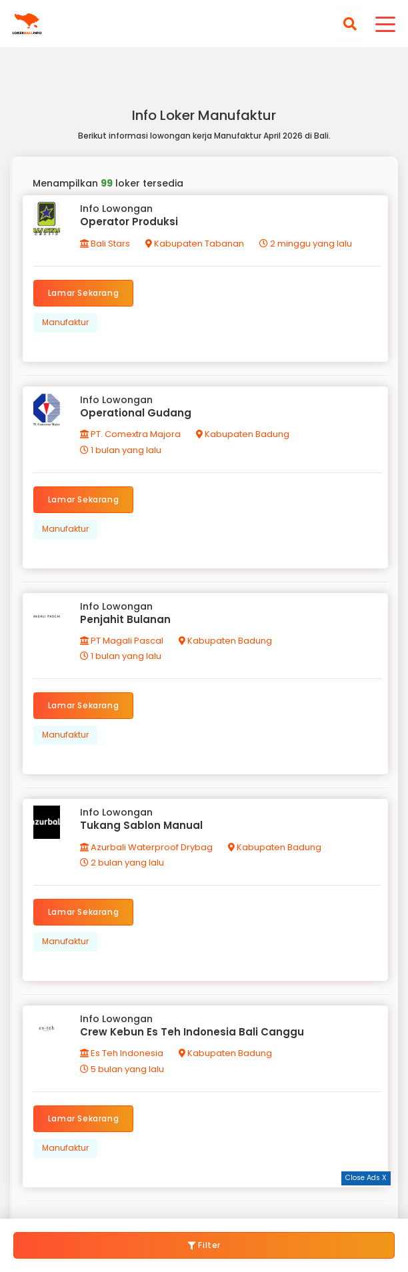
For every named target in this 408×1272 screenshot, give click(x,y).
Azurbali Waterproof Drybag (146, 847)
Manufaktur (65, 322)
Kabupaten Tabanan (194, 243)
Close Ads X (366, 1178)
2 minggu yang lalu (305, 243)
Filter (204, 1245)
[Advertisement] (204, 1202)
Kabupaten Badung (242, 434)
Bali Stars (105, 243)
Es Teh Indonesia (121, 1053)
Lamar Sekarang (83, 293)
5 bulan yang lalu (122, 1069)
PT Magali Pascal (121, 640)
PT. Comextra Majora (130, 434)
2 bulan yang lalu (122, 862)
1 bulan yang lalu (120, 450)
